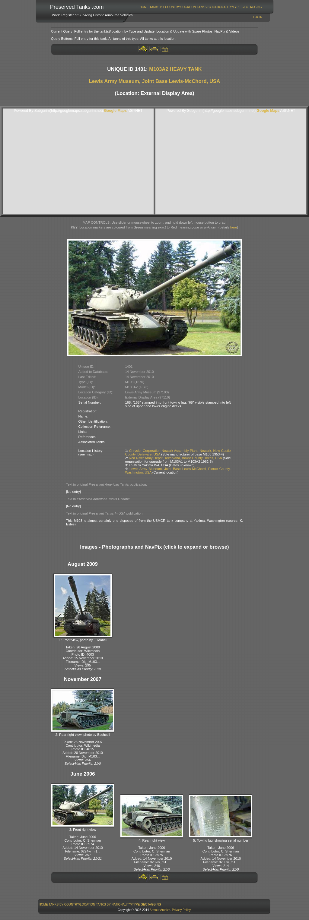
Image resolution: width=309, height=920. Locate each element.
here (233, 227)
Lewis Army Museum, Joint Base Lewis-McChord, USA (154, 81)
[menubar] (200, 7)
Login (257, 17)
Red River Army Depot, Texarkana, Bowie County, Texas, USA (175, 458)
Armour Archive (160, 910)
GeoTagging (251, 7)
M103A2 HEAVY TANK (175, 69)
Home (144, 7)
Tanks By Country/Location (173, 7)
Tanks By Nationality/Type (219, 7)
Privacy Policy (181, 910)
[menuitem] (144, 7)
